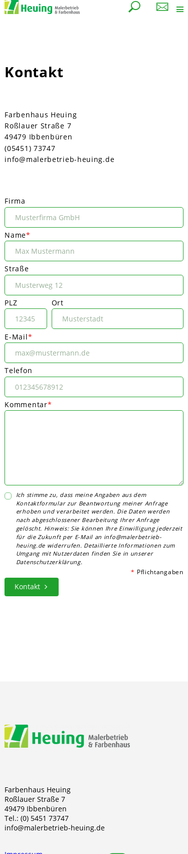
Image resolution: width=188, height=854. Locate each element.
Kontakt (27, 586)
